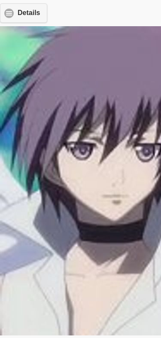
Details (29, 12)
